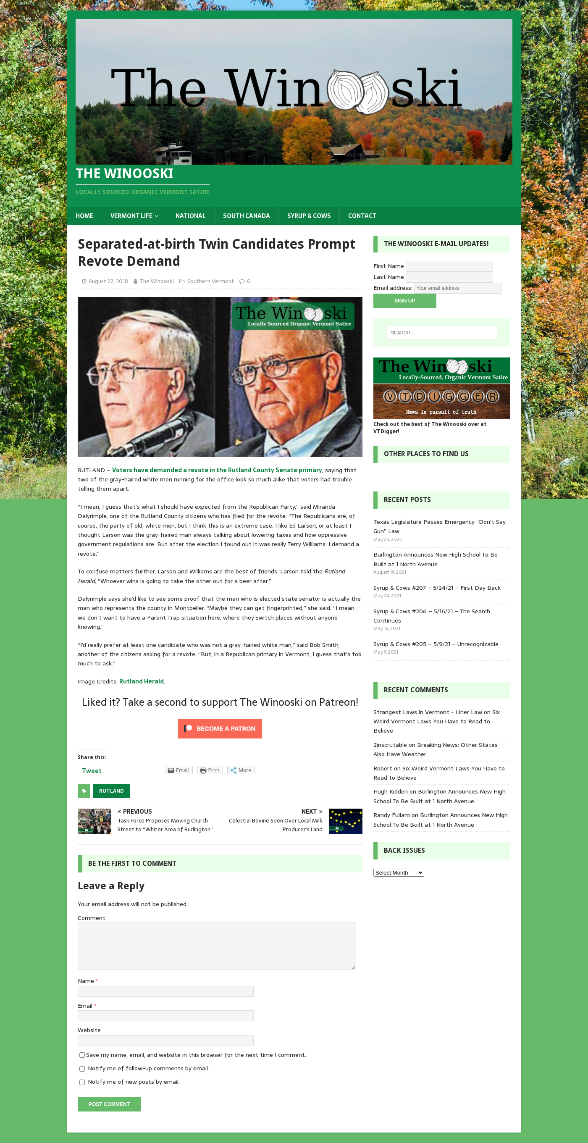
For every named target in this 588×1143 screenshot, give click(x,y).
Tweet (92, 770)
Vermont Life (131, 216)
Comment (91, 917)
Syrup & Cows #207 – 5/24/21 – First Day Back (437, 587)
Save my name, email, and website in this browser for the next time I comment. (196, 1054)
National (191, 216)
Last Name (388, 276)
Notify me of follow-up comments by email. (148, 1068)
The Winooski (156, 281)
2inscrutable (390, 744)
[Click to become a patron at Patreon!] (220, 738)
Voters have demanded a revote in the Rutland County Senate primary (217, 470)
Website (89, 1030)
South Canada (246, 216)
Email (86, 1005)
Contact (362, 216)
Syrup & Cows (309, 216)
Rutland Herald (141, 681)
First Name (388, 266)
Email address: (393, 287)
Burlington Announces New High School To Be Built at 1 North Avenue (435, 559)
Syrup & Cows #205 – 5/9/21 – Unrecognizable (436, 644)
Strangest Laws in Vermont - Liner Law (427, 712)
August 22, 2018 (108, 281)
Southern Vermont (210, 281)
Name (87, 980)
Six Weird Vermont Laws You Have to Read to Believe (436, 721)
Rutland (111, 791)
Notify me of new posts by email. (134, 1081)
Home (84, 216)
